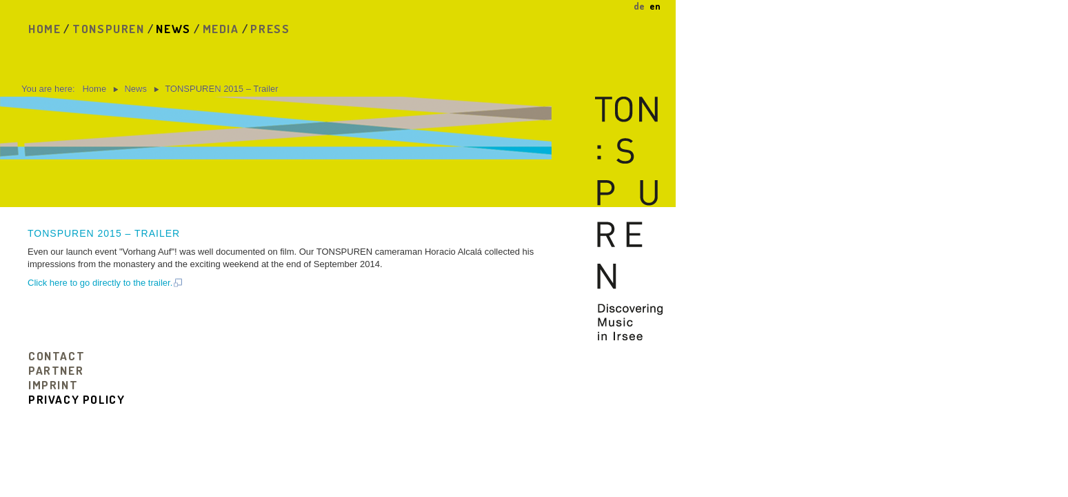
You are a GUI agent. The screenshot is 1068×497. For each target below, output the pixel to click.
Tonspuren (108, 29)
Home (44, 29)
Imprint (53, 385)
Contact (56, 356)
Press (270, 29)
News (173, 29)
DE (640, 6)
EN (655, 6)
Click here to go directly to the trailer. (105, 282)
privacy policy (76, 399)
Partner (55, 370)
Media (221, 29)
